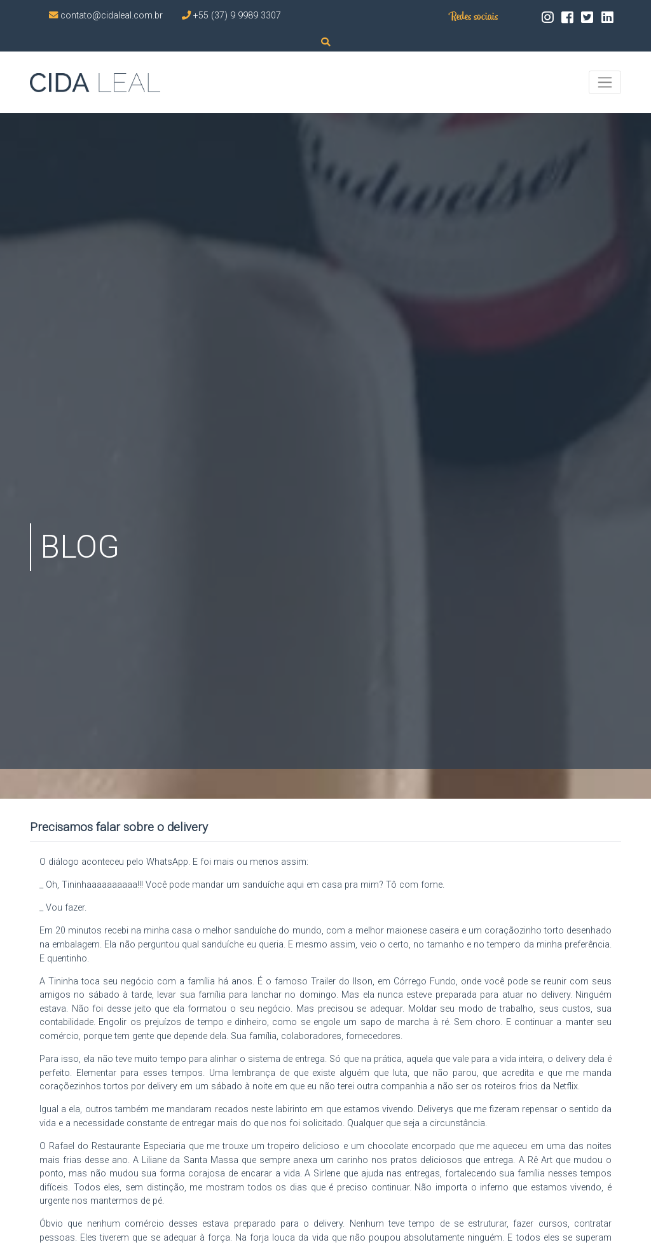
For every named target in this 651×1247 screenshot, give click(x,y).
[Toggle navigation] (605, 82)
